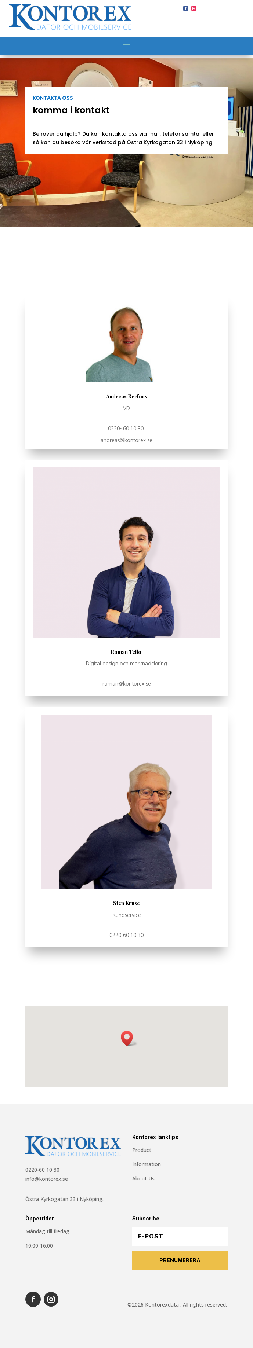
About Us (143, 1178)
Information (146, 1164)
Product (141, 1149)
